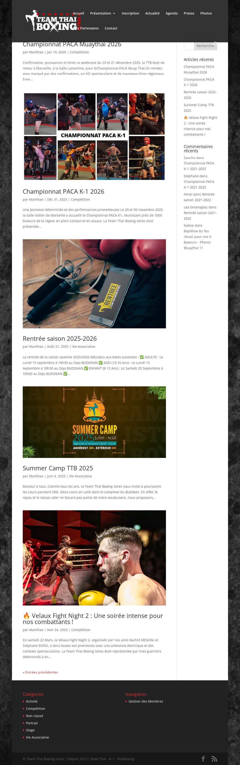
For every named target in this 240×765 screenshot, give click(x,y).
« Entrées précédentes (40, 672)
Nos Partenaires (86, 28)
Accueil (78, 13)
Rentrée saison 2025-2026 (60, 338)
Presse (189, 13)
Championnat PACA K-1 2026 (63, 191)
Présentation (100, 13)
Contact (111, 28)
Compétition (79, 52)
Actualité (152, 13)
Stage (30, 730)
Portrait (32, 723)
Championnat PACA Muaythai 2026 (72, 44)
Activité (32, 701)
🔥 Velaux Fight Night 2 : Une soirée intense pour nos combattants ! (93, 618)
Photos (206, 13)
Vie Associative (83, 346)
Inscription (130, 13)
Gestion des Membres (146, 701)
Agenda (172, 13)
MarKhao (36, 52)
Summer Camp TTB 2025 (58, 468)
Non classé (34, 716)
